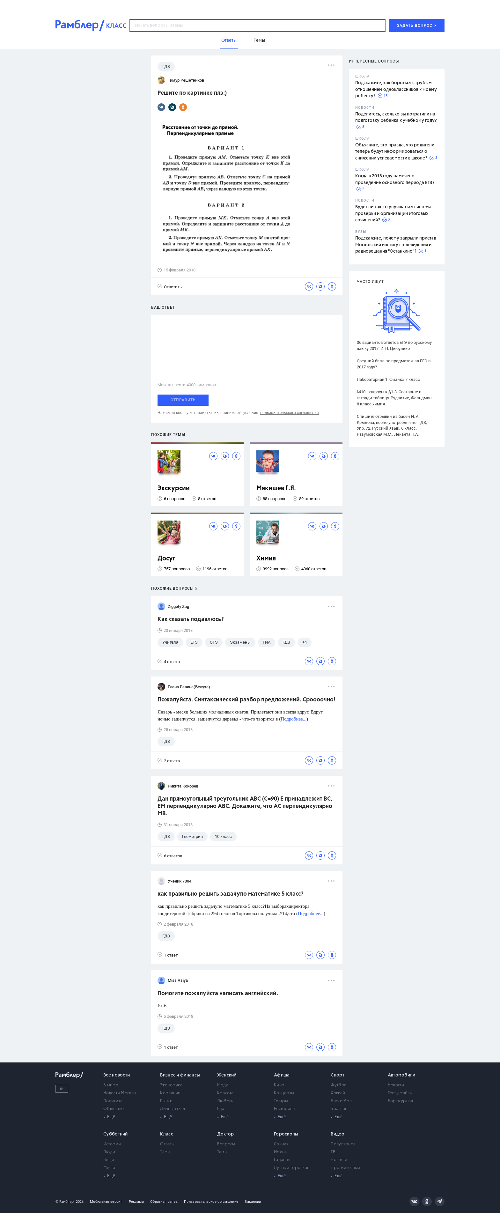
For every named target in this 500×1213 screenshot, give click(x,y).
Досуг (166, 558)
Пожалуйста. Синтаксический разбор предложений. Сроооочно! (246, 700)
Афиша (282, 1075)
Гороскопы (286, 1134)
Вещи (108, 1160)
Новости (396, 1085)
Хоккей (338, 1093)
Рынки (166, 1101)
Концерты (284, 1093)
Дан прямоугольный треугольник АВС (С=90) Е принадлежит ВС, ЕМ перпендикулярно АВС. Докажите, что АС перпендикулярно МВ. (245, 806)
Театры (281, 1101)
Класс (166, 1134)
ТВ (333, 1152)
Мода (222, 1085)
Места (109, 1168)
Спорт (337, 1075)
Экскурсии (174, 488)
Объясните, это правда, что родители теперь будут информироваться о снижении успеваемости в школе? (394, 151)
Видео (337, 1134)
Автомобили (401, 1075)
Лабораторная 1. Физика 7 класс (388, 379)
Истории (112, 1144)
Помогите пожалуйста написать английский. (218, 993)
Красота (225, 1093)
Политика (112, 1101)
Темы (165, 1152)
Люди (109, 1152)
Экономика (171, 1085)
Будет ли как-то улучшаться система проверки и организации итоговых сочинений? (393, 213)
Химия (266, 558)
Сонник (281, 1144)
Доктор (225, 1134)
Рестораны (285, 1109)
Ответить (170, 286)
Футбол (338, 1085)
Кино (279, 1085)
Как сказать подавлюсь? (191, 619)
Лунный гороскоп (292, 1168)
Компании (170, 1093)
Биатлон (339, 1109)
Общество (113, 1109)
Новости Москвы (119, 1093)
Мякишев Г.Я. (276, 488)
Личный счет (172, 1109)
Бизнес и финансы (180, 1075)
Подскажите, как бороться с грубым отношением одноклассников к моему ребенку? (396, 89)
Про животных (345, 1168)
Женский (227, 1075)
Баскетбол (341, 1101)
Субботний (115, 1134)
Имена (280, 1152)
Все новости (116, 1075)
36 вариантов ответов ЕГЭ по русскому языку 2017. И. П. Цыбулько (394, 345)
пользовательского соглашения (289, 412)
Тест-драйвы (400, 1093)
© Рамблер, (65, 1201)
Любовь (225, 1101)
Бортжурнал (400, 1101)
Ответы (167, 1144)
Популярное (343, 1144)
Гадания (282, 1160)
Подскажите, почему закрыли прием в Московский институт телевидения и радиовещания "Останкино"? (395, 245)
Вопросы (226, 1144)
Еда (220, 1109)
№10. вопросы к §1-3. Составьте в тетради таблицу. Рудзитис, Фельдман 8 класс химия (394, 397)
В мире (110, 1085)
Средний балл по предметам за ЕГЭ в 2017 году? (393, 364)
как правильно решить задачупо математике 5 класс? (231, 894)
